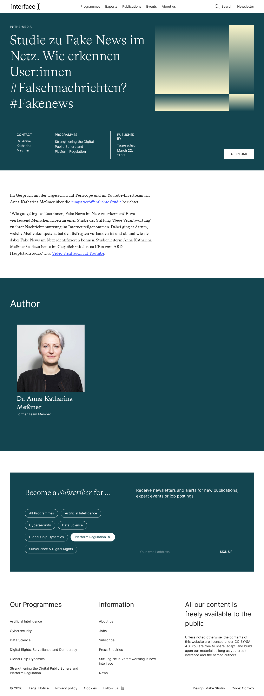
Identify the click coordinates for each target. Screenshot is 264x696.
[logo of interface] (25, 6)
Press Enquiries (111, 650)
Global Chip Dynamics (27, 659)
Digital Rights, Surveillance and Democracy (43, 650)
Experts (111, 6)
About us (169, 6)
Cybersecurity (21, 631)
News (103, 673)
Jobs (103, 631)
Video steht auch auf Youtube (78, 253)
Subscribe (106, 640)
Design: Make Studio (209, 688)
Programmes (90, 6)
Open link (239, 154)
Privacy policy (66, 688)
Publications (131, 6)
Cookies (90, 688)
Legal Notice (39, 688)
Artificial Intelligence (26, 621)
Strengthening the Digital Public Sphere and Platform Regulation (74, 146)
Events (151, 6)
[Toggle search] (223, 6)
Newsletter (245, 6)
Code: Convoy (243, 688)
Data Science (20, 640)
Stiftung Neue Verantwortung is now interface (127, 661)
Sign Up (226, 552)
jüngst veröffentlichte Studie (95, 201)
